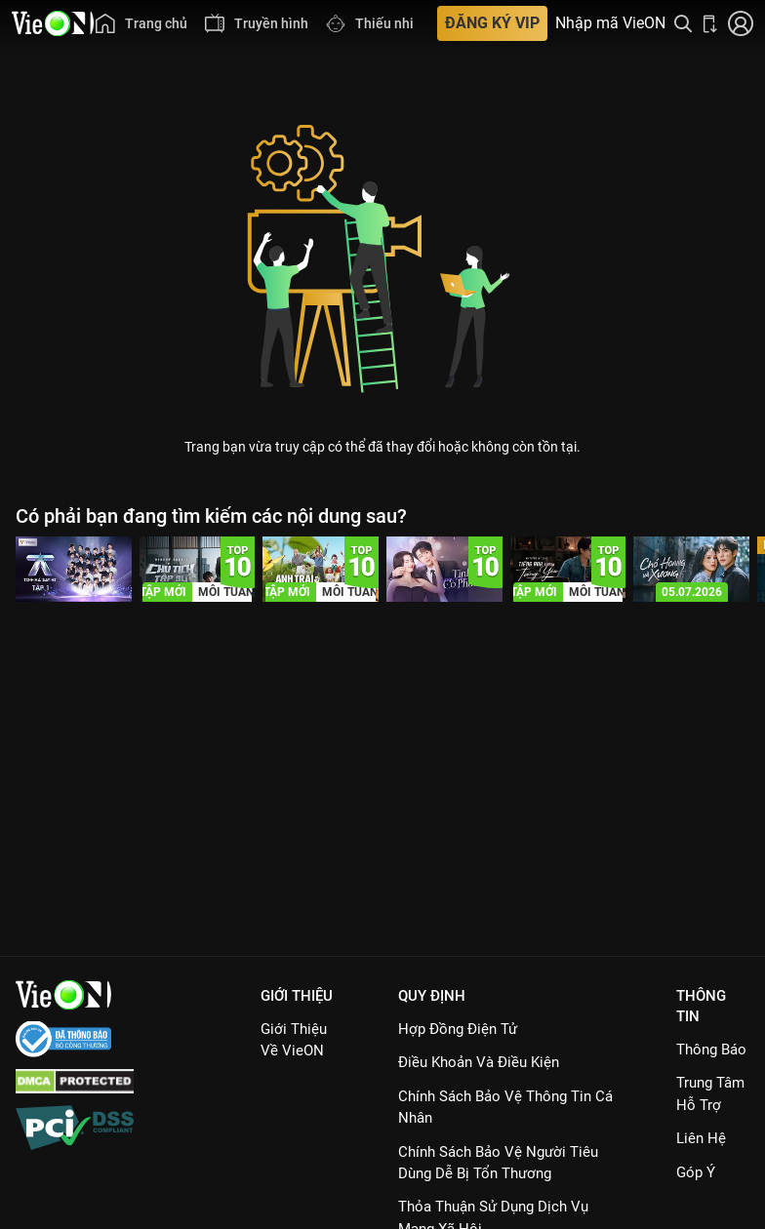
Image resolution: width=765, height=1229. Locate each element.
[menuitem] (140, 23)
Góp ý (695, 1172)
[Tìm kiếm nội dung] (683, 23)
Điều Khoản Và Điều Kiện (478, 1062)
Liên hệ (701, 1138)
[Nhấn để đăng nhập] (740, 23)
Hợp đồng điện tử (457, 1029)
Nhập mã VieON (610, 23)
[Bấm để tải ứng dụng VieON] (710, 23)
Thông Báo (711, 1049)
